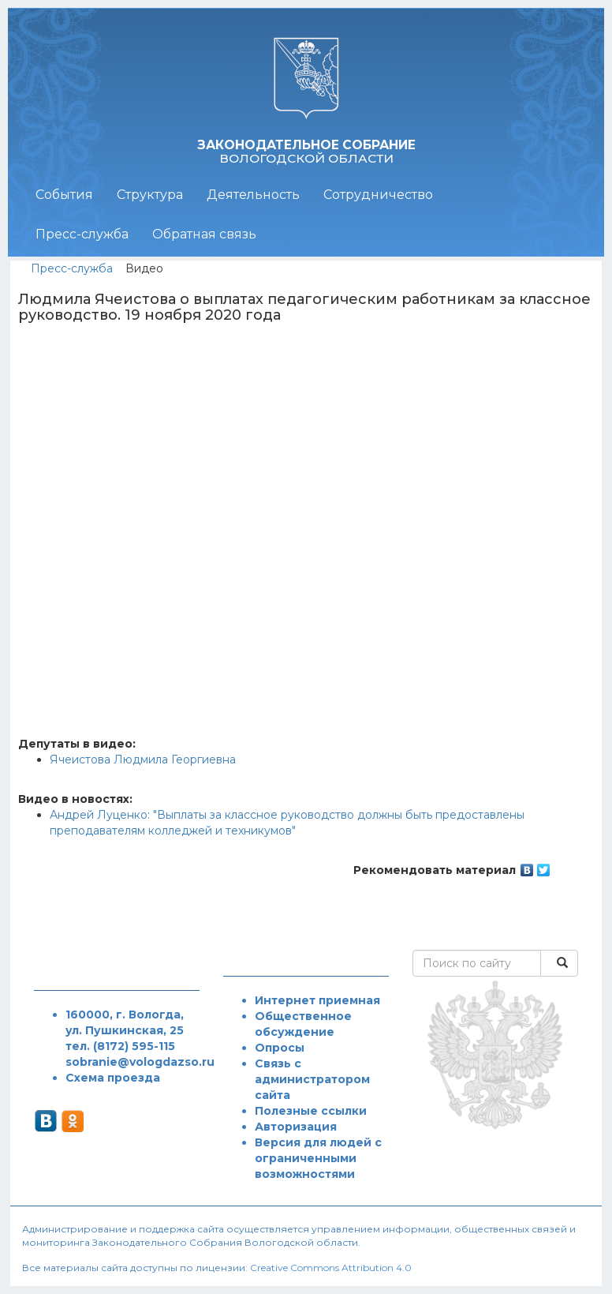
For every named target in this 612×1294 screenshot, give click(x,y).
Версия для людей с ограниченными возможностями (318, 1158)
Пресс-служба (82, 234)
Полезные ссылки (311, 1111)
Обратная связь (204, 234)
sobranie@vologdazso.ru (140, 1062)
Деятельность (253, 194)
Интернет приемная (317, 1000)
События (64, 194)
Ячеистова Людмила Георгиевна (143, 759)
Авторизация (296, 1127)
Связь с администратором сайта (312, 1079)
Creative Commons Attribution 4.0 (331, 1267)
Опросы (279, 1048)
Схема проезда (112, 1078)
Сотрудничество (378, 194)
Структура (150, 194)
